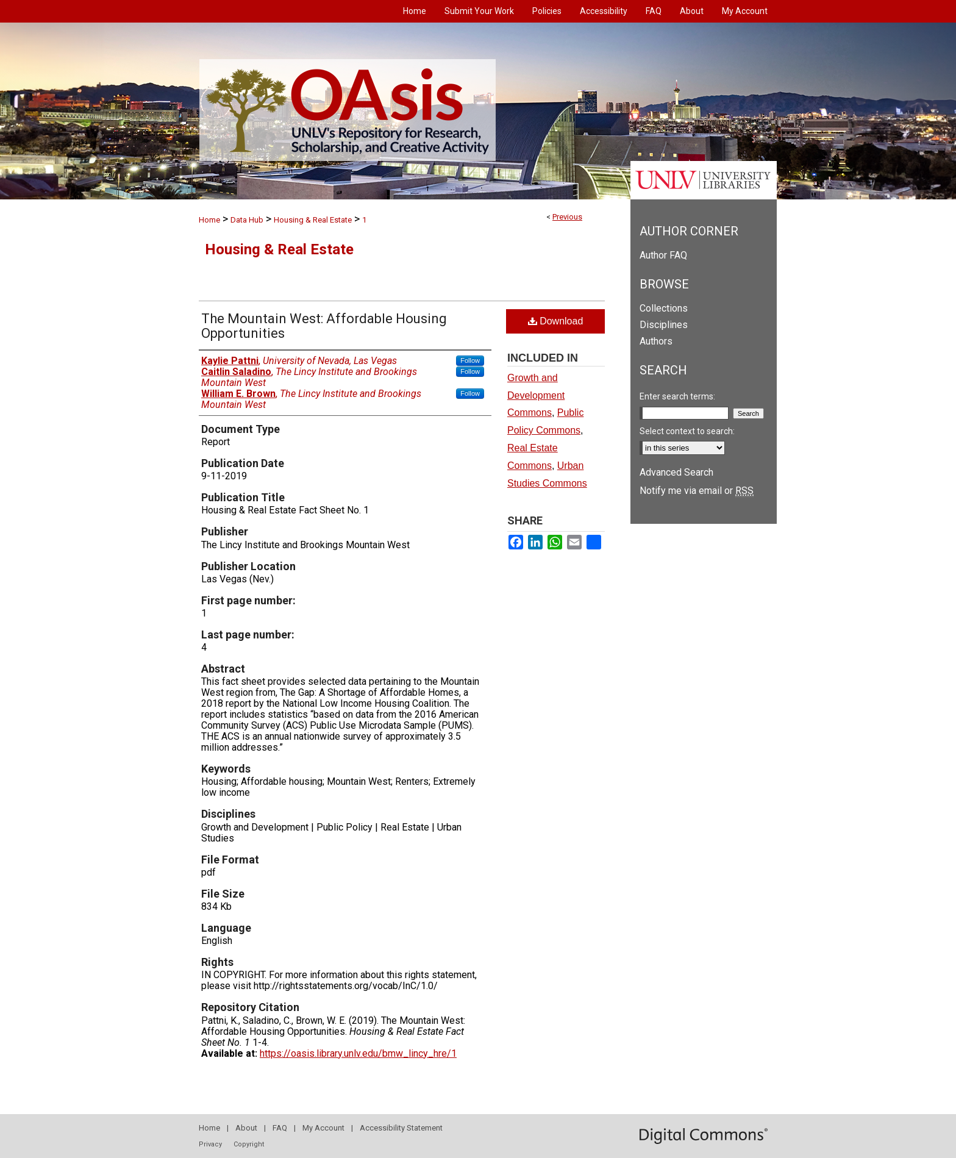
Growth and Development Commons (536, 395)
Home (209, 219)
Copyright (249, 1144)
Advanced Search (676, 472)
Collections (664, 308)
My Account (323, 1127)
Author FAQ (663, 255)
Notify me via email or (697, 490)
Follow (470, 360)
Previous (567, 216)
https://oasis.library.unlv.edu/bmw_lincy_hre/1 (358, 1053)
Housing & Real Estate (313, 219)
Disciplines (664, 325)
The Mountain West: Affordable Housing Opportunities (324, 326)
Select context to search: (687, 431)
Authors (656, 341)
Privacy (210, 1144)
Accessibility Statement (401, 1127)
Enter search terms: (677, 396)
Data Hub (246, 219)
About (246, 1127)
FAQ (280, 1127)
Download (555, 321)
